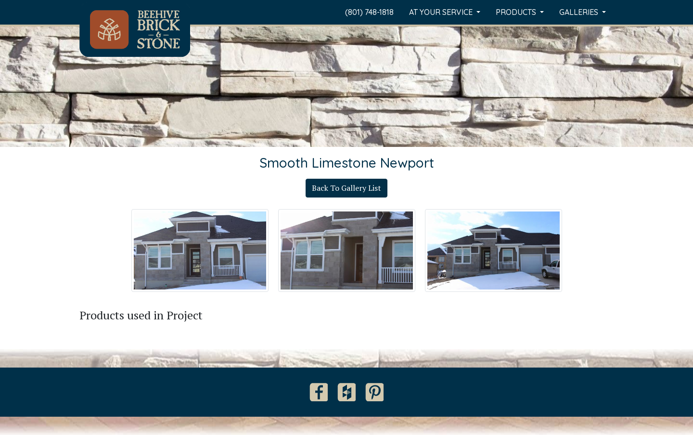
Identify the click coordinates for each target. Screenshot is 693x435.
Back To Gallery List (346, 188)
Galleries (579, 12)
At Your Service (442, 12)
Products (517, 12)
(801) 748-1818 (369, 12)
